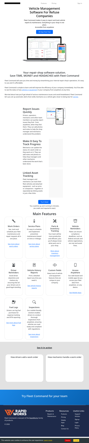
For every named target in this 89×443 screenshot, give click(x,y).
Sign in (80, 3)
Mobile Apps (63, 421)
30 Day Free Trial (44, 32)
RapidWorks (33, 418)
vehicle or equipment (29, 90)
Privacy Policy (77, 427)
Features (44, 3)
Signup (77, 419)
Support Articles (77, 415)
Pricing (54, 3)
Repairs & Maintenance (51, 415)
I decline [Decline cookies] (68, 440)
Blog (62, 425)
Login (76, 422)
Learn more (48, 440)
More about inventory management (55, 253)
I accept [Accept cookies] (76, 440)
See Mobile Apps (75, 293)
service (75, 97)
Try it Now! (44, 202)
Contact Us (65, 429)
